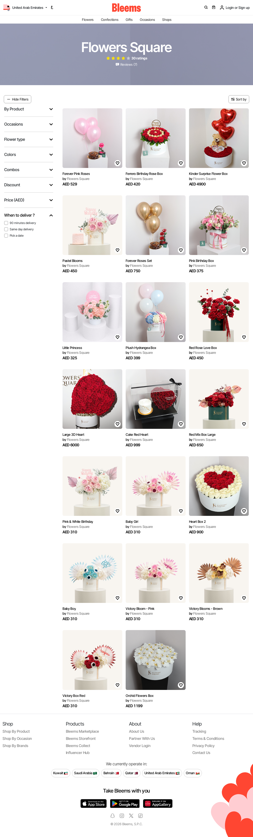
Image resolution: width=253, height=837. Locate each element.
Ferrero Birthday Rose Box (144, 174)
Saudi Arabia (85, 773)
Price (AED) (14, 200)
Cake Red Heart (137, 434)
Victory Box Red (74, 695)
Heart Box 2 (197, 521)
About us (136, 731)
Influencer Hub (78, 752)
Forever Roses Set (139, 261)
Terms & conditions (208, 738)
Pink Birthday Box (201, 261)
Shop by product (16, 731)
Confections (109, 19)
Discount (12, 184)
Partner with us (142, 738)
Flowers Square (76, 178)
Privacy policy (203, 745)
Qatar (131, 773)
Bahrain (111, 773)
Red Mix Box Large (202, 434)
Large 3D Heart (73, 434)
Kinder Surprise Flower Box (208, 174)
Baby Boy (69, 608)
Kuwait (60, 773)
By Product (14, 109)
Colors (10, 154)
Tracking (199, 731)
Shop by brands (15, 745)
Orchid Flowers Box (139, 695)
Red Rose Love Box (203, 348)
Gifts (129, 19)
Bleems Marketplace (82, 731)
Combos (11, 169)
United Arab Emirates (162, 773)
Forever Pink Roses (76, 174)
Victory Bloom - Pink (140, 608)
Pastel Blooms (73, 261)
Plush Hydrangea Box (141, 348)
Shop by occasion (17, 738)
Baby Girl (132, 521)
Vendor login (140, 745)
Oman (193, 773)
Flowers (88, 19)
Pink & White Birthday (78, 521)
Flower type (14, 139)
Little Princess (72, 348)
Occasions (147, 19)
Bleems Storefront (81, 738)
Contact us (201, 752)
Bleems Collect (78, 745)
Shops (166, 19)
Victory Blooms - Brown (206, 608)
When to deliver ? (19, 215)
